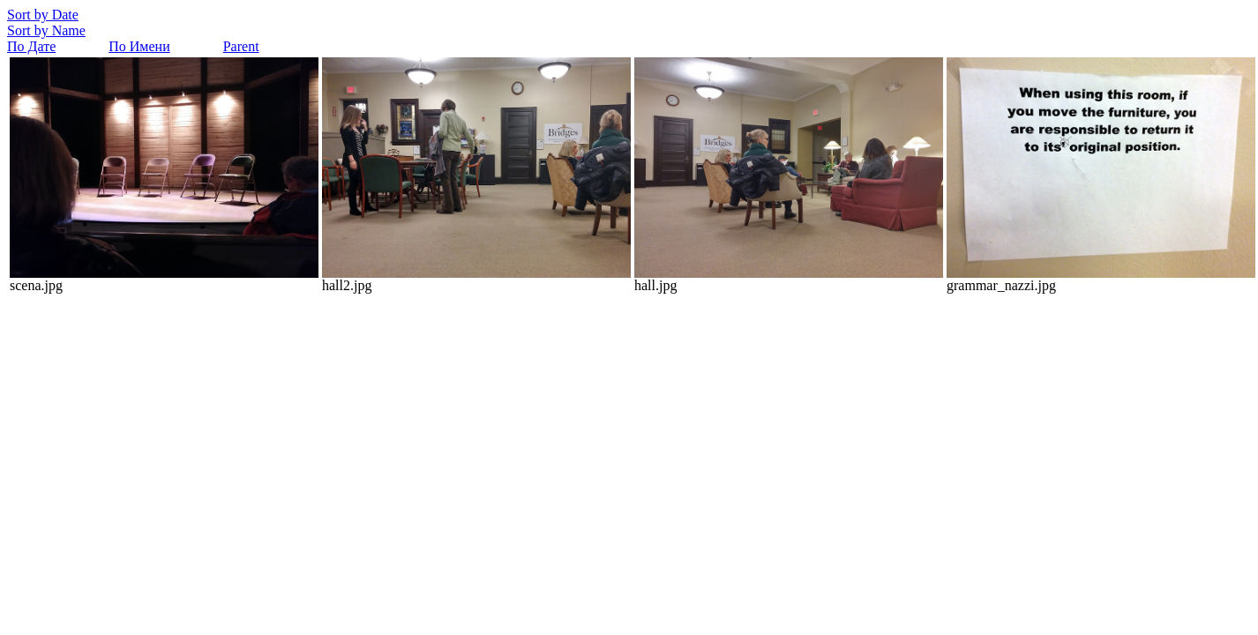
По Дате (31, 46)
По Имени (139, 46)
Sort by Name (46, 30)
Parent (241, 46)
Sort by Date (43, 14)
